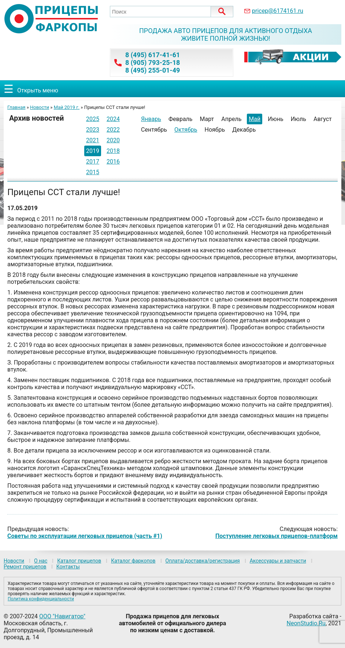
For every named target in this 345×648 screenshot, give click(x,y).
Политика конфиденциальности (41, 598)
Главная (16, 107)
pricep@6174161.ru (277, 10)
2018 (113, 150)
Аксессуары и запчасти (278, 561)
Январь (151, 119)
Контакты (68, 567)
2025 (92, 119)
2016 (113, 161)
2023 (92, 129)
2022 (113, 129)
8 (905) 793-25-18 (152, 62)
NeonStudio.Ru (306, 623)
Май (254, 119)
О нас (40, 561)
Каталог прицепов (79, 561)
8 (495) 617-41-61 (152, 55)
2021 (92, 140)
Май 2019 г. (66, 107)
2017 (92, 161)
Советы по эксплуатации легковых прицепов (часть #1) (84, 535)
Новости (39, 107)
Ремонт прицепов (25, 567)
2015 (92, 172)
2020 (113, 140)
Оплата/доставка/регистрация (203, 561)
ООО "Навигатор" (62, 616)
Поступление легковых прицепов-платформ (276, 535)
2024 (113, 119)
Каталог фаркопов (133, 561)
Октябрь (185, 129)
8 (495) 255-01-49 (152, 70)
